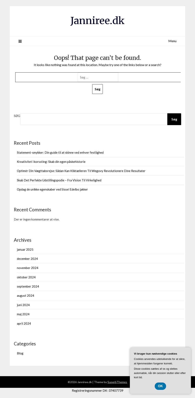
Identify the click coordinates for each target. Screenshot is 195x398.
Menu (172, 41)
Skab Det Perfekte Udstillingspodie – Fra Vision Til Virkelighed (59, 180)
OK (160, 386)
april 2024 (24, 323)
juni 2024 (23, 305)
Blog (20, 353)
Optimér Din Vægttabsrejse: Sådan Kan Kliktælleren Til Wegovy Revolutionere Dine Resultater (81, 171)
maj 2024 (23, 314)
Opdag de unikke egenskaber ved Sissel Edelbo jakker (52, 189)
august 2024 (25, 295)
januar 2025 (25, 249)
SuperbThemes (117, 382)
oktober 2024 (26, 277)
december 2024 (27, 258)
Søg (17, 116)
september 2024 (28, 286)
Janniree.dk (97, 20)
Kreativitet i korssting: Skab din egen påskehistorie (51, 161)
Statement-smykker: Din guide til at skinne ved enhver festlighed (60, 152)
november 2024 (27, 268)
